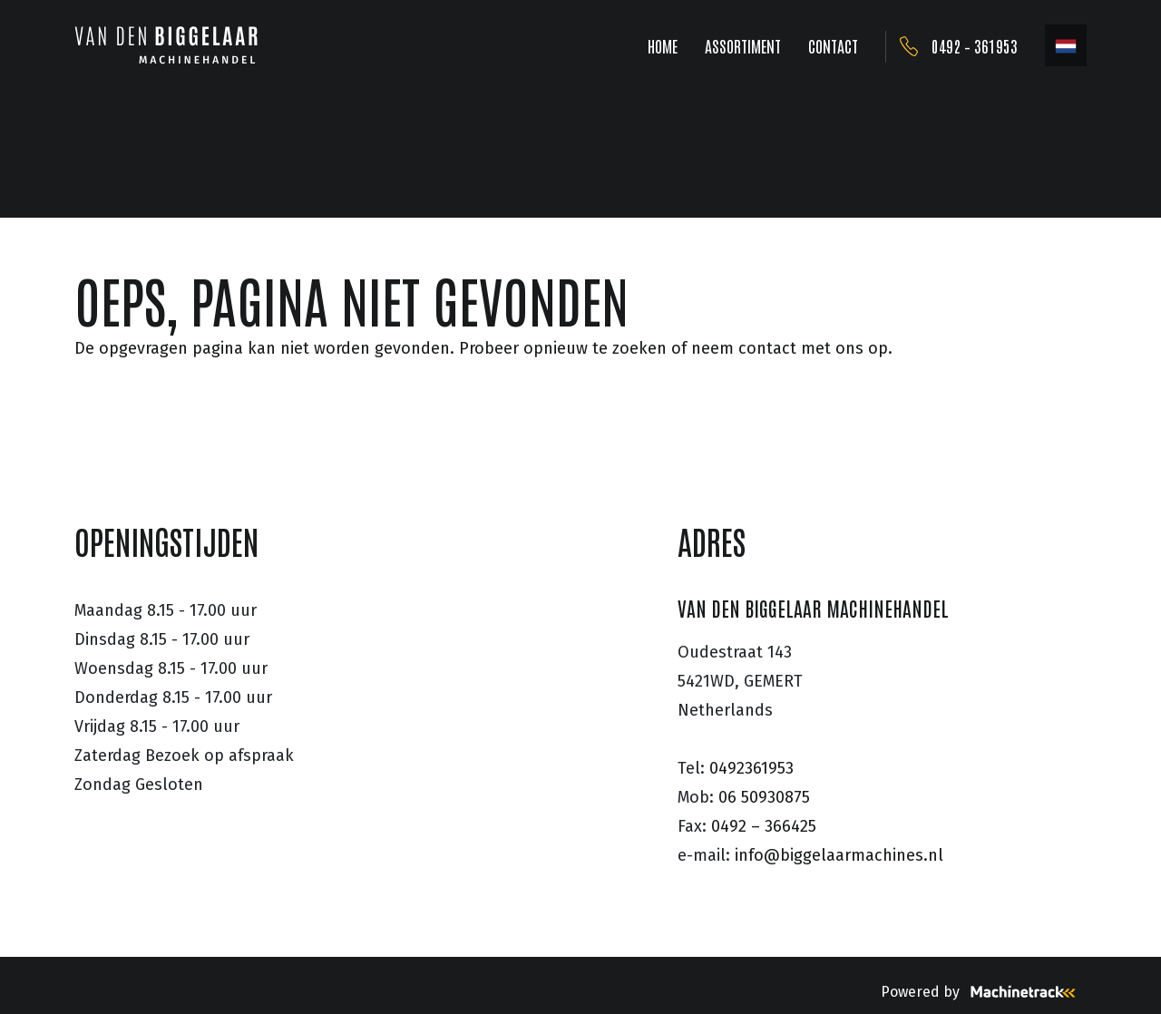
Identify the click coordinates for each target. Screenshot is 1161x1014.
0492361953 (751, 768)
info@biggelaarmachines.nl (839, 855)
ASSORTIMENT (743, 45)
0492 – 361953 (975, 45)
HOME (663, 45)
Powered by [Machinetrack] (984, 991)
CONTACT (833, 45)
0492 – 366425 (763, 826)
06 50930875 (764, 797)
